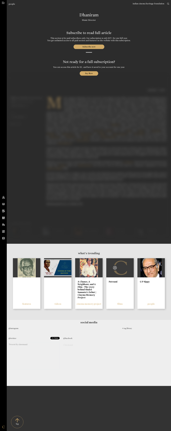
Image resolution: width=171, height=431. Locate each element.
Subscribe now (88, 47)
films (120, 303)
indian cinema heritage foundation (148, 3)
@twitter (12, 338)
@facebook (67, 338)
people (12, 4)
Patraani (113, 281)
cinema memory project (89, 303)
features (26, 303)
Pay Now (89, 73)
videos (57, 303)
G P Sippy (145, 281)
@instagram (13, 328)
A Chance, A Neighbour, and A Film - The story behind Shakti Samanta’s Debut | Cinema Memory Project (87, 289)
